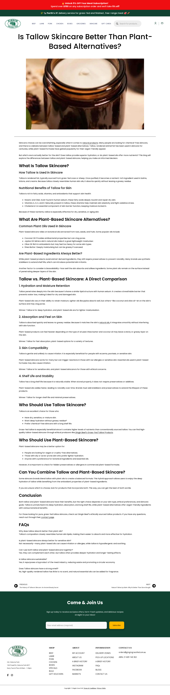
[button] (34, 23)
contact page (47, 517)
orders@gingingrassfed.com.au (132, 652)
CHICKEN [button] (59, 23)
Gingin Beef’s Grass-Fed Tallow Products (94, 432)
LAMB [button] (42, 23)
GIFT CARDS (106, 23)
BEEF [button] (34, 23)
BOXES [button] (69, 23)
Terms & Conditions (90, 691)
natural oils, (104, 322)
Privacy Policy (101, 691)
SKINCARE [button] (93, 23)
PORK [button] (50, 23)
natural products (90, 143)
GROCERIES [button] (81, 23)
